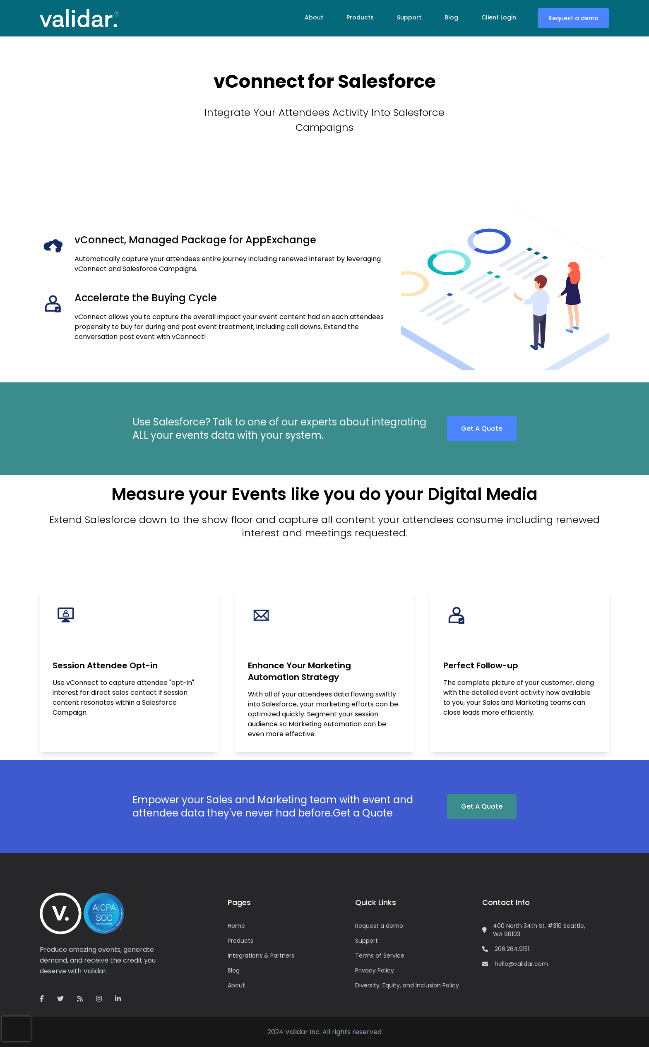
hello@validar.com (521, 964)
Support (409, 17)
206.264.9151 (512, 949)
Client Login (498, 17)
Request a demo (573, 18)
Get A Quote (481, 428)
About (314, 17)
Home (236, 926)
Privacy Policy (374, 970)
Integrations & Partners (261, 955)
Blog (451, 17)
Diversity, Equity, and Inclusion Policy (407, 985)
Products (360, 17)
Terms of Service (379, 955)
